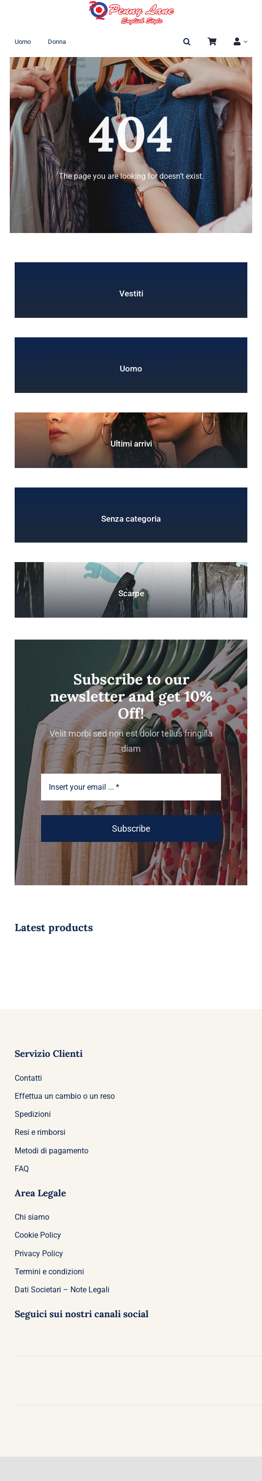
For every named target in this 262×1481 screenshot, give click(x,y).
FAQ (22, 1168)
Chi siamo (32, 1217)
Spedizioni (33, 1114)
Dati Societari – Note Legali (62, 1289)
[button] (187, 42)
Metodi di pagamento (51, 1150)
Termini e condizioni (49, 1271)
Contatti (28, 1078)
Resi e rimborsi (40, 1132)
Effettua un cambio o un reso (65, 1096)
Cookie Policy (38, 1235)
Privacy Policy (39, 1253)
